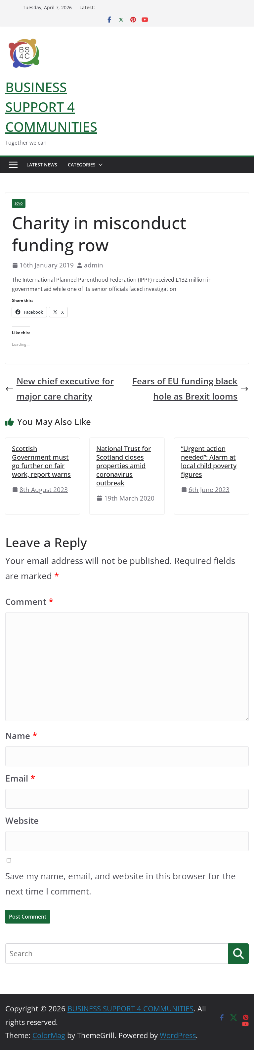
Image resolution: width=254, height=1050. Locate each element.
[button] (99, 164)
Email (20, 778)
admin (93, 265)
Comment (29, 602)
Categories (82, 164)
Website (22, 820)
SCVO (19, 203)
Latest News (41, 164)
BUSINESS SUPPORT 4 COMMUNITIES (51, 107)
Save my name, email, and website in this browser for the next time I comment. (120, 883)
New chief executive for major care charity (59, 388)
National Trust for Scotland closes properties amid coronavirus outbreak (123, 465)
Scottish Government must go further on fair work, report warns (41, 461)
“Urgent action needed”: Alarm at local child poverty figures (208, 461)
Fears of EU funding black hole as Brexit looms (190, 388)
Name (21, 736)
